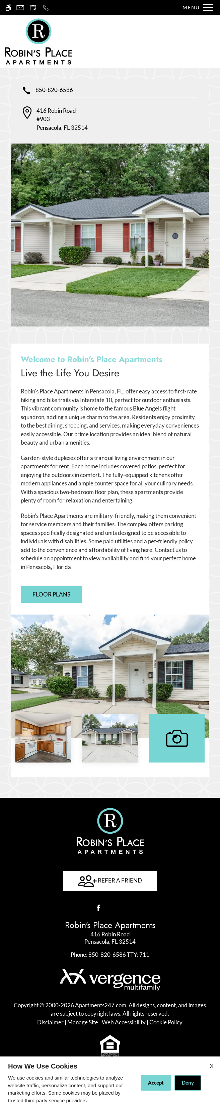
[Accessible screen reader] (8, 7)
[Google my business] (122, 908)
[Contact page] (20, 7)
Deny (188, 1083)
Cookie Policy (165, 1022)
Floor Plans (51, 594)
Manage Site (82, 1022)
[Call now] (46, 7)
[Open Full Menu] (196, 7)
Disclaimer (50, 1022)
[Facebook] (98, 908)
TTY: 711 (110, 954)
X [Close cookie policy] (211, 1065)
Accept (156, 1083)
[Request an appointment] (33, 7)
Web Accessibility (124, 1022)
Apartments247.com (100, 1005)
